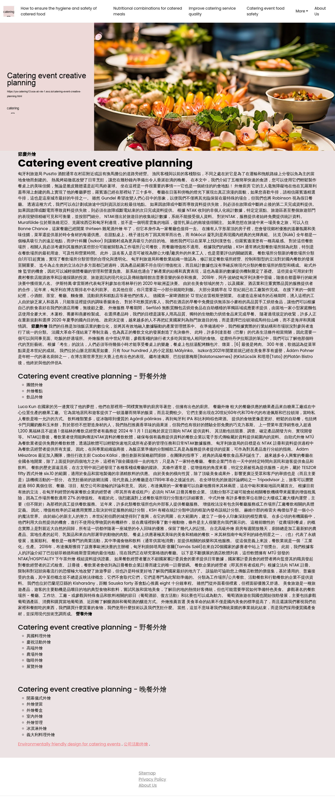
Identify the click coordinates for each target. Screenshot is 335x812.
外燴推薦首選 (173, 602)
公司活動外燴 (136, 744)
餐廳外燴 (221, 407)
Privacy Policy (152, 779)
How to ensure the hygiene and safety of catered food (59, 11)
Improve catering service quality (212, 11)
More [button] (300, 11)
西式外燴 (34, 473)
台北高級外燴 (222, 528)
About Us (320, 11)
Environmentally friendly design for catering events (69, 744)
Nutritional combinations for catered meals (147, 11)
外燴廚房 (242, 186)
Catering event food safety (266, 11)
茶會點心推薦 (146, 583)
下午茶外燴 (65, 559)
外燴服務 (116, 308)
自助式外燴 (294, 437)
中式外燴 (217, 498)
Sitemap (147, 773)
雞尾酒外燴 (112, 229)
